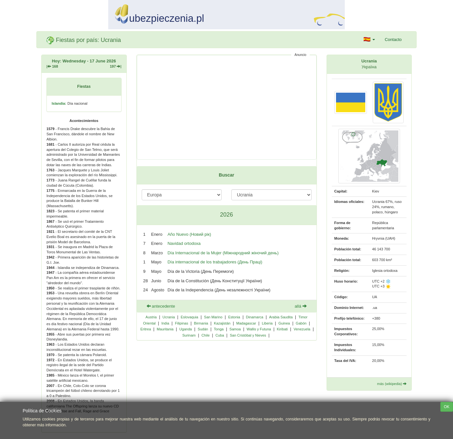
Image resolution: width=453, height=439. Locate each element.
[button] (369, 40)
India (165, 323)
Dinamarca (254, 317)
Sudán (203, 329)
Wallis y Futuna (259, 329)
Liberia (267, 323)
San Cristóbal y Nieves (248, 335)
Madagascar (246, 323)
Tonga (219, 329)
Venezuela (301, 329)
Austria (151, 317)
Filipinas (181, 323)
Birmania (201, 323)
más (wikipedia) (392, 384)
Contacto (393, 39)
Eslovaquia (189, 317)
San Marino (213, 317)
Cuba (219, 335)
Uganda (185, 329)
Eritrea (145, 329)
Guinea (284, 323)
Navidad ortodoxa (184, 243)
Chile (205, 335)
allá (301, 306)
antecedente (161, 306)
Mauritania (165, 329)
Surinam (189, 335)
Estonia (234, 317)
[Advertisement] (227, 107)
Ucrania (168, 317)
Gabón (301, 323)
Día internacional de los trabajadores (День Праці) (214, 261)
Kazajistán (222, 323)
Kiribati (282, 329)
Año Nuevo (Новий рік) (189, 234)
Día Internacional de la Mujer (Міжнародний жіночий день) (222, 252)
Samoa (235, 329)
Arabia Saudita (280, 317)
